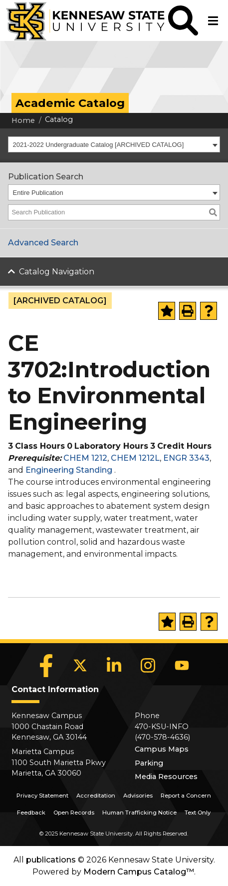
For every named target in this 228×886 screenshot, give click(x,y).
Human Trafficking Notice (139, 812)
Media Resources (166, 776)
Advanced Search (43, 242)
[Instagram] (148, 666)
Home (23, 120)
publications (51, 860)
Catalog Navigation (56, 271)
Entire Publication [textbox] (38, 192)
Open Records (73, 812)
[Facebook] (46, 666)
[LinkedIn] (114, 666)
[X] (80, 666)
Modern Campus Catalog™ (138, 872)
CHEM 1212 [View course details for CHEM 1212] (85, 458)
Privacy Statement (42, 795)
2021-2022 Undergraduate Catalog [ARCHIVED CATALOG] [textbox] (98, 144)
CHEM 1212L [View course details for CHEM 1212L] (135, 458)
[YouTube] (182, 666)
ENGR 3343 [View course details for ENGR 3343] (186, 458)
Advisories (138, 795)
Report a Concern (186, 795)
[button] (183, 20)
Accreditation (95, 795)
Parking (149, 763)
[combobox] (114, 144)
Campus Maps (162, 749)
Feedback (31, 812)
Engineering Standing (68, 470)
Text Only (198, 812)
